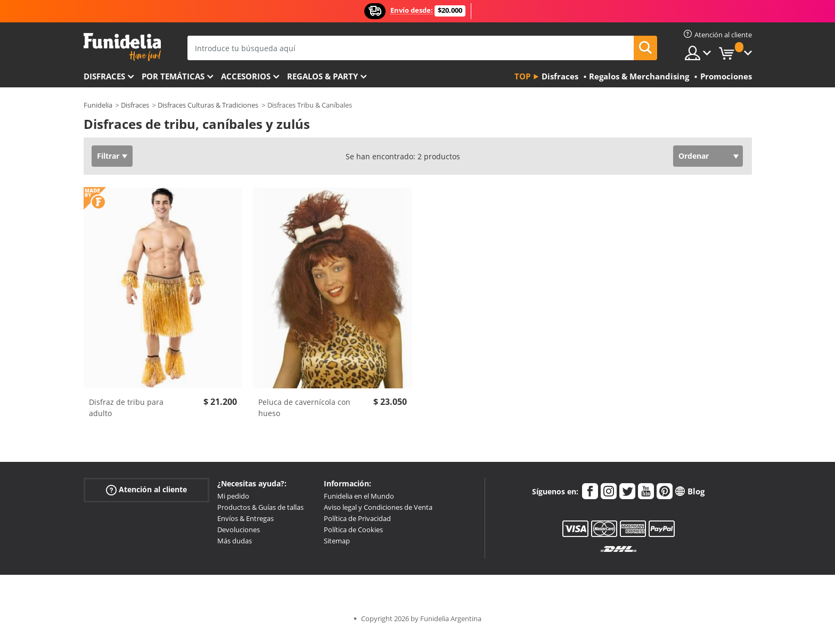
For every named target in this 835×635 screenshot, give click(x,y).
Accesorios (246, 76)
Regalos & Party (322, 76)
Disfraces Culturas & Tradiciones (208, 105)
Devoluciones (238, 529)
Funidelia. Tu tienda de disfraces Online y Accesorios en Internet (122, 47)
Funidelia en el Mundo (359, 496)
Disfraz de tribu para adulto (126, 407)
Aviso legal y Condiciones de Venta (378, 507)
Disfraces (104, 76)
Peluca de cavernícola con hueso (304, 407)
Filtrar (108, 156)
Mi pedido (233, 496)
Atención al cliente (146, 489)
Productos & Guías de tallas (260, 507)
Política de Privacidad (357, 518)
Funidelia (98, 105)
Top (522, 76)
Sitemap (337, 541)
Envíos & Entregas (245, 518)
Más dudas (234, 541)
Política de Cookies (353, 529)
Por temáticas (173, 76)
